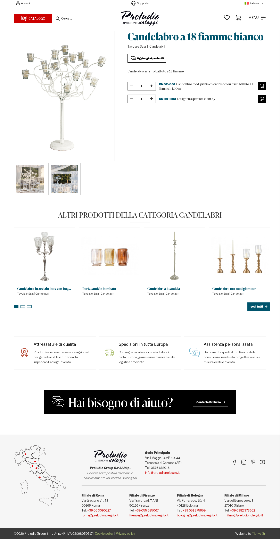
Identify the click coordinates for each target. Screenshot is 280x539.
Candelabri (157, 46)
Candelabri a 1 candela (163, 288)
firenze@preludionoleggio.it (148, 515)
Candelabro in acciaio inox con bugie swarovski (44, 288)
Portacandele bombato (99, 288)
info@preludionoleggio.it (162, 472)
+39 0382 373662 (242, 510)
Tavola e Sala (136, 46)
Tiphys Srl (259, 533)
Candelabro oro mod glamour (234, 288)
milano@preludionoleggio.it (243, 515)
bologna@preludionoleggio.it (197, 515)
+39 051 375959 (194, 510)
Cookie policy (104, 533)
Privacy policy (125, 533)
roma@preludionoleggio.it (100, 515)
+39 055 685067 (147, 510)
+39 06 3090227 (99, 510)
